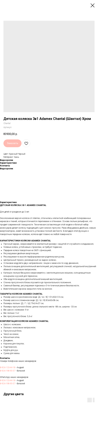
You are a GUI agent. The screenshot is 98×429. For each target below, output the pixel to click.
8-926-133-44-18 (7, 367)
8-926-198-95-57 (7, 371)
